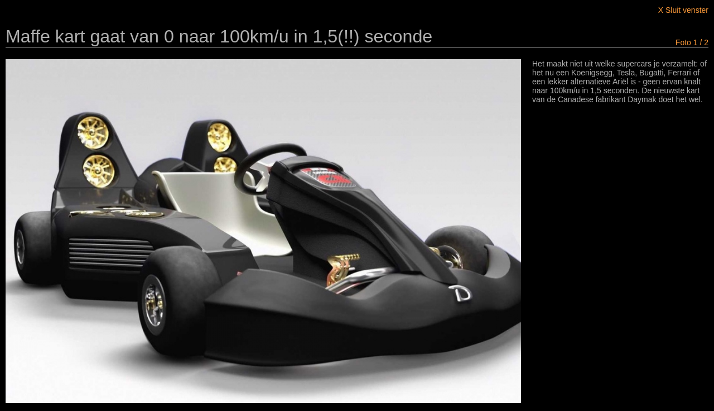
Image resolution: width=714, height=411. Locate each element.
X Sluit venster (683, 10)
